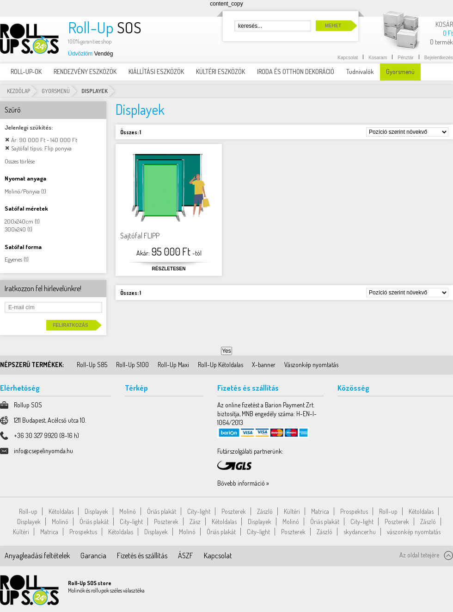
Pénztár (405, 57)
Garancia (93, 555)
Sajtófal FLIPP (139, 235)
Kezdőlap (18, 90)
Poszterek (233, 511)
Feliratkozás (70, 325)
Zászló (265, 511)
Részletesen (169, 268)
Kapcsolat (347, 57)
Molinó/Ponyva (22, 191)
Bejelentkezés (438, 57)
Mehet (333, 25)
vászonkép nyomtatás (414, 532)
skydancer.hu (359, 532)
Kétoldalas (61, 511)
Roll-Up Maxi (173, 364)
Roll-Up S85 (92, 364)
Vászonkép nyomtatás (311, 364)
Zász (195, 521)
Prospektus (354, 511)
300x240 (15, 229)
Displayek (96, 511)
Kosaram (377, 57)
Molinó (127, 511)
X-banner (263, 364)
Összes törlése (20, 161)
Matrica (320, 511)
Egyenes (13, 259)
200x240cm (19, 221)
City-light (198, 511)
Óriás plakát (161, 511)
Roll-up (28, 511)
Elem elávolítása (7, 139)
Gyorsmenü (56, 90)
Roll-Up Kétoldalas (220, 364)
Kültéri (292, 511)
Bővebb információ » (243, 483)
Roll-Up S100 (132, 364)
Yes (226, 351)
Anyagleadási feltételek (37, 555)
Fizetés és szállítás (142, 555)
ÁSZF (185, 555)
